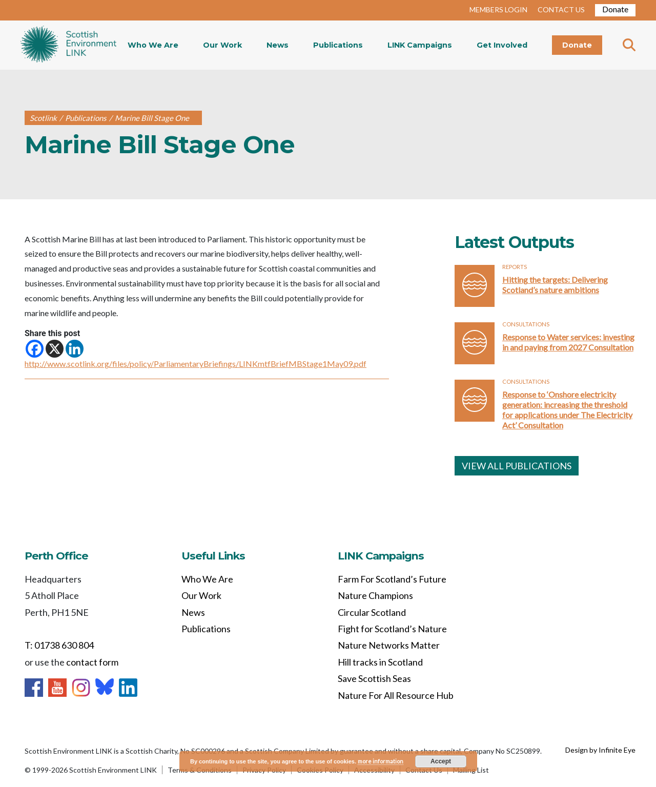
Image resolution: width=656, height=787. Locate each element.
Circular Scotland (372, 612)
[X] (55, 349)
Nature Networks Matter (389, 645)
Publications (338, 45)
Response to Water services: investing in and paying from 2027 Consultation (568, 342)
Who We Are (153, 45)
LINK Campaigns (419, 45)
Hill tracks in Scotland (380, 662)
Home (68, 45)
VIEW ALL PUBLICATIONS (516, 465)
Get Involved (502, 45)
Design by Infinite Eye (600, 749)
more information (380, 761)
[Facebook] (35, 349)
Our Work (222, 45)
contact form (92, 662)
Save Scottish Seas (374, 678)
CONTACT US (561, 9)
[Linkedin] (75, 349)
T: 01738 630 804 (59, 645)
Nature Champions (375, 595)
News (277, 45)
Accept (440, 761)
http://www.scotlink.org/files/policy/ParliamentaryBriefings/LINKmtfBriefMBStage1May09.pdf (195, 363)
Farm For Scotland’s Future (392, 579)
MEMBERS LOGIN (498, 9)
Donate (615, 9)
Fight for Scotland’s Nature (392, 628)
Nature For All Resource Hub (396, 695)
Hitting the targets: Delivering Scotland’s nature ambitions (555, 285)
